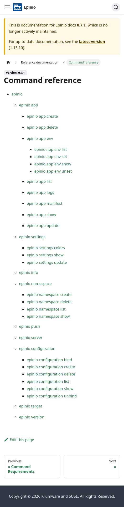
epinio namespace (35, 283)
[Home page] (8, 62)
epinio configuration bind (49, 359)
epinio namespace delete (49, 301)
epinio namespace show (48, 316)
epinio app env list (50, 149)
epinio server (30, 337)
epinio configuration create (51, 367)
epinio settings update (47, 262)
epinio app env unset (53, 171)
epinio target (30, 406)
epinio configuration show (50, 388)
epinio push (29, 326)
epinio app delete (42, 127)
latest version (92, 41)
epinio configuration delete (51, 374)
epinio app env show (52, 164)
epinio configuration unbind (52, 396)
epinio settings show (45, 255)
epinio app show (41, 214)
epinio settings (32, 236)
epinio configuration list (48, 381)
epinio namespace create (49, 294)
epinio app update (43, 225)
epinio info (28, 272)
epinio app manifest (44, 203)
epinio (17, 94)
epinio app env (40, 138)
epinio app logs (40, 192)
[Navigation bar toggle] (7, 7)
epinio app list (39, 181)
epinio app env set (50, 156)
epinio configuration (37, 348)
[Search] (116, 7)
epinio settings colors (46, 247)
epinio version (31, 417)
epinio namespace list (46, 309)
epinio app (28, 105)
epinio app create (42, 116)
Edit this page (19, 439)
